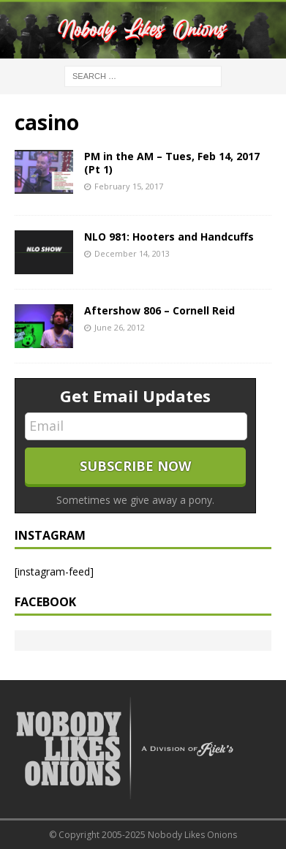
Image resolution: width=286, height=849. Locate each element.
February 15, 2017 (128, 186)
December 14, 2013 (132, 253)
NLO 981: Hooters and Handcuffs (169, 237)
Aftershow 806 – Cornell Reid (159, 310)
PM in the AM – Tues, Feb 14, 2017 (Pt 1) (172, 162)
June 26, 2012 (119, 327)
